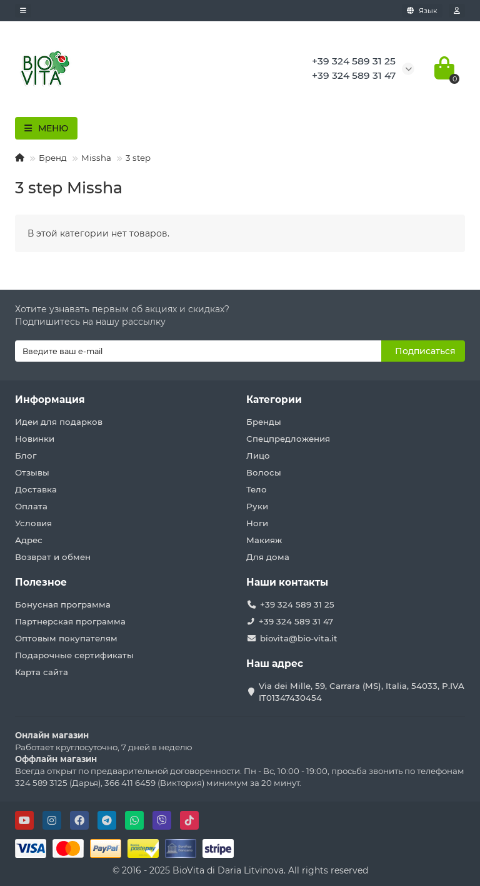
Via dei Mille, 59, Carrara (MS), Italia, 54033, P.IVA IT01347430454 (361, 692)
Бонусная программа (63, 604)
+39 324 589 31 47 (296, 621)
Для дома (267, 557)
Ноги (257, 523)
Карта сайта (41, 672)
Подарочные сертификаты (74, 655)
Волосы (263, 472)
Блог (25, 456)
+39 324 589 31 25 (297, 604)
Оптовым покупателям (66, 638)
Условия (33, 523)
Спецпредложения (288, 439)
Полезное (41, 582)
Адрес (28, 540)
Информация (50, 399)
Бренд (53, 158)
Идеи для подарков (58, 422)
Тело (256, 489)
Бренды (263, 422)
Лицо (258, 456)
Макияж (264, 540)
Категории (274, 399)
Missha (96, 158)
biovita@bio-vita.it (299, 638)
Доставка (36, 489)
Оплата (31, 506)
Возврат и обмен (53, 557)
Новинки (34, 439)
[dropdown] (23, 11)
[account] (457, 11)
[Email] (198, 351)
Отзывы (32, 472)
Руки (257, 506)
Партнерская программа (70, 621)
